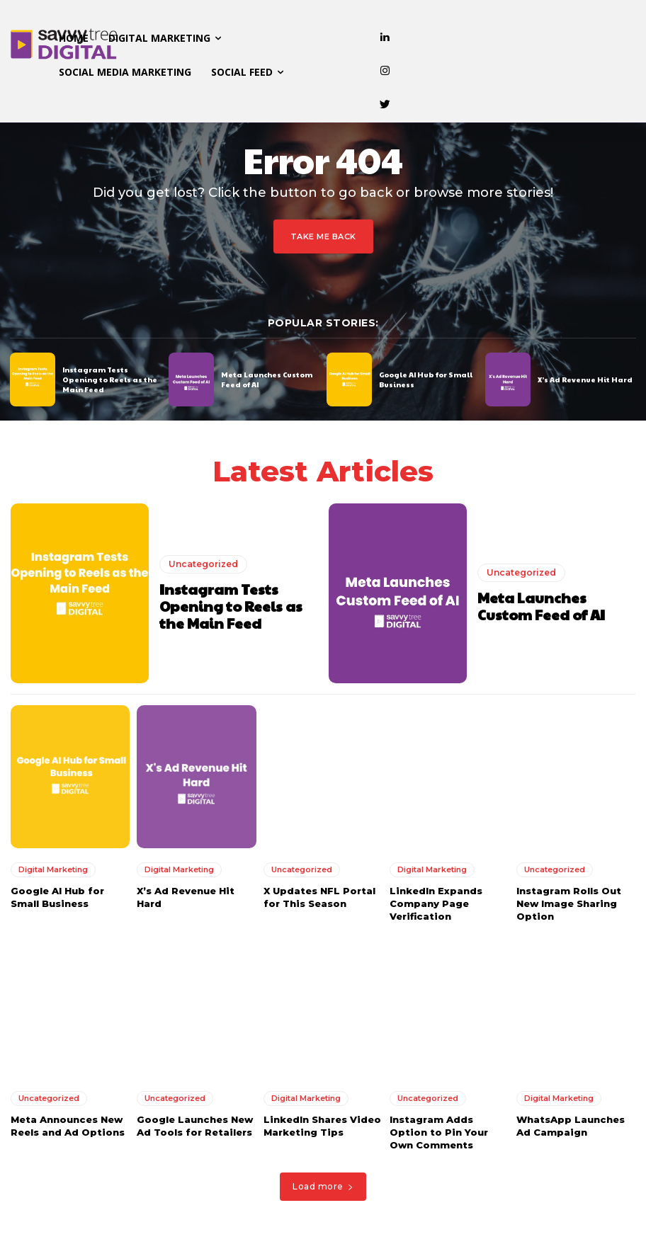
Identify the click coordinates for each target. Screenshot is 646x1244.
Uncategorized (203, 564)
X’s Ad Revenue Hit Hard (585, 379)
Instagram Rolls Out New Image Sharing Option (568, 903)
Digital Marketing (53, 869)
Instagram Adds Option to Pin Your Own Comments (439, 1132)
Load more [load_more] (323, 1186)
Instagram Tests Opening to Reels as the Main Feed (109, 379)
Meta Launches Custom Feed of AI (541, 606)
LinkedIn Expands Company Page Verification (436, 903)
